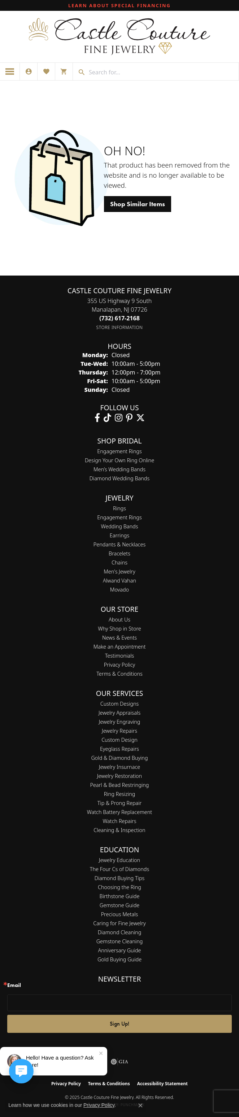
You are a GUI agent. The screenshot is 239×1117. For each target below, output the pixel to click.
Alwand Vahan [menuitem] (119, 580)
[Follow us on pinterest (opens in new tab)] (129, 418)
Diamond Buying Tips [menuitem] (120, 878)
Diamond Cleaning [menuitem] (120, 932)
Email (14, 985)
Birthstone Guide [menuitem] (120, 896)
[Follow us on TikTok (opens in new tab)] (107, 418)
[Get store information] (119, 327)
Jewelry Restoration (119, 775)
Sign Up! (119, 1023)
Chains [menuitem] (119, 562)
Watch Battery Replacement (119, 812)
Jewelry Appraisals (119, 712)
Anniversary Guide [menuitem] (119, 950)
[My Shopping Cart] (64, 71)
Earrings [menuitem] (119, 535)
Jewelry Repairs (119, 730)
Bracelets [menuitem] (119, 553)
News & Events (119, 637)
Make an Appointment (120, 646)
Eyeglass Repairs (119, 748)
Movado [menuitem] (119, 589)
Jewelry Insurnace (119, 766)
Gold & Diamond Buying (119, 757)
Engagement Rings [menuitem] (119, 517)
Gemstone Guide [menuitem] (119, 905)
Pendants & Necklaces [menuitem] (119, 544)
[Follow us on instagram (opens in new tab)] (118, 418)
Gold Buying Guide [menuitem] (119, 959)
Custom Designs (119, 703)
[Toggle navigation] (10, 71)
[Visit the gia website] (119, 1061)
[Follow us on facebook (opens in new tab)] (97, 418)
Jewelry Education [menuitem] (119, 860)
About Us (119, 619)
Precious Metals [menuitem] (119, 914)
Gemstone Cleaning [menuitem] (119, 941)
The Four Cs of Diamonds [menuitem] (119, 869)
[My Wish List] (46, 71)
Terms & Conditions (119, 673)
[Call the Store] (119, 318)
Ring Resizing (119, 794)
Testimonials (119, 655)
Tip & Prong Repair (119, 803)
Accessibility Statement (162, 1084)
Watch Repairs (119, 821)
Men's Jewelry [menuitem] (119, 571)
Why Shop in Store (119, 628)
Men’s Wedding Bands (119, 469)
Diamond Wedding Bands (119, 478)
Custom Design (119, 739)
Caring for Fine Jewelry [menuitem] (119, 923)
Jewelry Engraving (119, 721)
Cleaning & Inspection (119, 830)
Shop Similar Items (137, 204)
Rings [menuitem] (119, 508)
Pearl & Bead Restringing (119, 785)
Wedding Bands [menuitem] (119, 526)
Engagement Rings (119, 451)
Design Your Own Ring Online (119, 460)
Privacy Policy (119, 664)
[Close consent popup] (140, 1105)
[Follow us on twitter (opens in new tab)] (140, 418)
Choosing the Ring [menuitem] (119, 887)
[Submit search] (79, 72)
